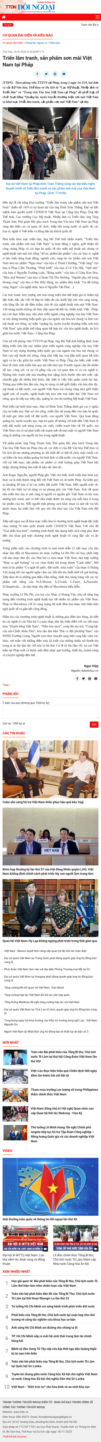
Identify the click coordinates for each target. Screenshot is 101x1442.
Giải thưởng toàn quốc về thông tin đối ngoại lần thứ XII (40, 1219)
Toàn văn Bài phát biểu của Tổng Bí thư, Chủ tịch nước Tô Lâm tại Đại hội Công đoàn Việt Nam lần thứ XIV (64, 1056)
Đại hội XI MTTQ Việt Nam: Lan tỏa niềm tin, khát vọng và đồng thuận (24, 1259)
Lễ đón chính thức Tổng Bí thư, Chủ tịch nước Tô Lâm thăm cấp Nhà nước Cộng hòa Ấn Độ (74, 1259)
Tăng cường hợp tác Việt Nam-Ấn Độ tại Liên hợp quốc (37, 995)
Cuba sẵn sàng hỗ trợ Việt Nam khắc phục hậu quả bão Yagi (43, 802)
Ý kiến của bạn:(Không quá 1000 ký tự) (26, 703)
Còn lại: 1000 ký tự (14, 723)
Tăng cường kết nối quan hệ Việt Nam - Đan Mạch (34, 987)
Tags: (6, 684)
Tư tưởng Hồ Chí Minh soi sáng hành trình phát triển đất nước (53, 1306)
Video (7, 1151)
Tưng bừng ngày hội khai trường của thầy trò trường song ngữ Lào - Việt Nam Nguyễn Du (50, 1022)
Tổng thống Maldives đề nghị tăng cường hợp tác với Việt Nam (42, 1002)
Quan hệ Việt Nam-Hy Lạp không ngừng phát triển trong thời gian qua (50, 941)
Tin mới (7, 25)
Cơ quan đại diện (13, 43)
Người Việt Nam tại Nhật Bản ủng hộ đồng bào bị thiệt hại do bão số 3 (46, 1031)
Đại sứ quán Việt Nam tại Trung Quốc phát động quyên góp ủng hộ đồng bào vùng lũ (50, 960)
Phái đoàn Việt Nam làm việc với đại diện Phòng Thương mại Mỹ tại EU (47, 969)
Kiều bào (55, 43)
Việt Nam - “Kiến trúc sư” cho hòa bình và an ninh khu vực (50, 1387)
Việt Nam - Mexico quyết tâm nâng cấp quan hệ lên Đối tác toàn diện (45, 951)
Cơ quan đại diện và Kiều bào (28, 35)
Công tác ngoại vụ (36, 43)
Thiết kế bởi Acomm (15, 1436)
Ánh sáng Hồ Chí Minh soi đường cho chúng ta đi (44, 1327)
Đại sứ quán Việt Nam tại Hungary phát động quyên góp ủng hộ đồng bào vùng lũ (48, 978)
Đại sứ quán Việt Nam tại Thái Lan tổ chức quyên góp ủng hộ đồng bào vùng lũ (50, 1011)
